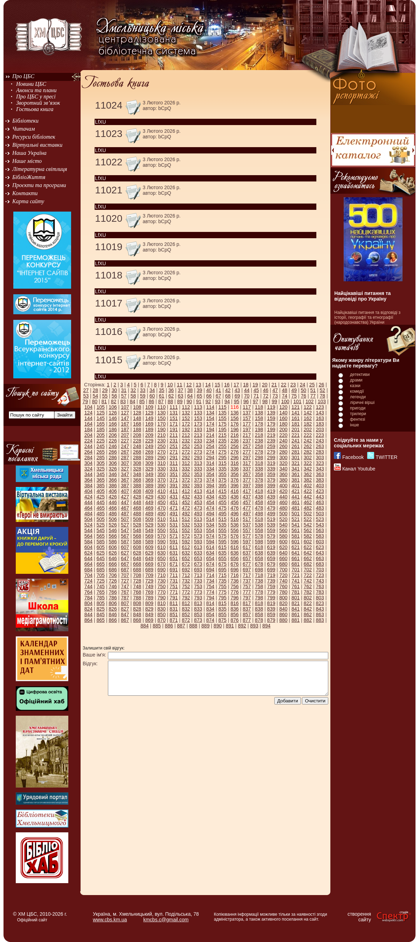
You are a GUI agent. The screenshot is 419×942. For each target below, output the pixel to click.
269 (149, 452)
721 (295, 575)
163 (320, 418)
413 (198, 491)
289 (149, 457)
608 (137, 547)
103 (322, 401)
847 (125, 614)
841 (295, 609)
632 (186, 553)
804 (88, 603)
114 (210, 407)
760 (283, 586)
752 (186, 586)
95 (236, 401)
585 (100, 541)
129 (149, 412)
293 (198, 457)
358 (259, 474)
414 (210, 491)
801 (295, 597)
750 (161, 586)
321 (295, 463)
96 (246, 401)
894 (266, 625)
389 (149, 485)
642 (308, 553)
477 (247, 508)
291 (174, 457)
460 (283, 502)
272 (186, 452)
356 (235, 474)
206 (113, 435)
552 (186, 530)
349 (149, 474)
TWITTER (386, 457)
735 (222, 581)
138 (259, 412)
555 (222, 530)
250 (161, 446)
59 (142, 396)
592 (186, 541)
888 (193, 625)
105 (100, 407)
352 (186, 474)
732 (186, 581)
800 (283, 597)
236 (235, 441)
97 (255, 401)
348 (137, 474)
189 (149, 429)
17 (236, 384)
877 (247, 620)
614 (210, 547)
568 (137, 536)
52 (322, 390)
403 (320, 485)
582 (308, 536)
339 (271, 469)
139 (271, 412)
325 (100, 469)
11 (180, 384)
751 (174, 586)
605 (100, 547)
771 (174, 592)
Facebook (353, 457)
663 (320, 558)
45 (256, 390)
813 (198, 603)
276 (235, 452)
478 (259, 508)
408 (137, 491)
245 (100, 446)
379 (271, 480)
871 (174, 620)
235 (222, 441)
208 (137, 435)
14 (208, 384)
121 (295, 407)
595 (222, 541)
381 (295, 480)
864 (88, 620)
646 (113, 558)
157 (247, 418)
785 (100, 597)
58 (133, 396)
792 (186, 597)
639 (271, 553)
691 (174, 569)
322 (308, 463)
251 (174, 446)
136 (235, 412)
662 (308, 558)
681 (295, 564)
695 (222, 569)
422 (308, 491)
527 (125, 525)
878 (259, 620)
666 (113, 564)
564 (88, 536)
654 (210, 558)
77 (313, 396)
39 (199, 390)
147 (125, 418)
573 (198, 536)
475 (222, 508)
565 (100, 536)
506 (113, 519)
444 (88, 502)
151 (174, 418)
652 (186, 558)
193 (198, 429)
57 (123, 396)
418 (259, 491)
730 (161, 581)
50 (303, 390)
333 (198, 469)
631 (174, 553)
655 (222, 558)
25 (312, 384)
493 (198, 513)
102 (309, 401)
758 (259, 586)
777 (247, 592)
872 (186, 620)
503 (320, 513)
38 (190, 390)
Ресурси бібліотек (33, 137)
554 (210, 530)
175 (222, 424)
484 (88, 513)
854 (210, 614)
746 (113, 586)
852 (186, 614)
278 (259, 452)
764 (88, 592)
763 (320, 586)
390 (161, 485)
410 (161, 491)
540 (283, 525)
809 (149, 603)
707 (125, 575)
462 (308, 502)
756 (235, 586)
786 (113, 597)
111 (174, 407)
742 (308, 581)
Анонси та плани (36, 90)
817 (247, 603)
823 (320, 603)
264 (88, 452)
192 (186, 429)
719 (271, 575)
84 (132, 401)
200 (283, 429)
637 (247, 553)
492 (186, 513)
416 (235, 491)
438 (259, 497)
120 (283, 407)
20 (265, 384)
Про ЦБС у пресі (36, 96)
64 (190, 396)
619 (271, 547)
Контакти (25, 193)
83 (123, 401)
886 (169, 625)
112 (186, 407)
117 (247, 407)
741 (295, 581)
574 (210, 536)
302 (308, 457)
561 (295, 530)
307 (125, 463)
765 (100, 592)
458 (259, 502)
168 (137, 424)
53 (86, 396)
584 (88, 541)
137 (247, 412)
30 (114, 390)
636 (235, 553)
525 (100, 525)
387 (125, 485)
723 (320, 575)
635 (222, 553)
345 (100, 474)
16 (227, 384)
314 (210, 463)
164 (88, 424)
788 (137, 597)
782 (308, 592)
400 (283, 485)
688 (137, 569)
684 (88, 569)
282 (308, 452)
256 (235, 446)
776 (235, 592)
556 (235, 530)
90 (189, 401)
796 (235, 597)
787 (125, 597)
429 (149, 497)
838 (259, 609)
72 (265, 396)
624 (88, 553)
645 (100, 558)
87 (161, 401)
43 (237, 390)
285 (100, 457)
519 (271, 519)
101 (297, 401)
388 (137, 485)
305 (100, 463)
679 (271, 564)
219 (271, 435)
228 (137, 441)
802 (308, 597)
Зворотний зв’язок (38, 103)
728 (137, 581)
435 (222, 497)
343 (320, 469)
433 (198, 497)
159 (271, 418)
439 (271, 497)
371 (174, 480)
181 (295, 424)
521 (295, 519)
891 (230, 625)
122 (308, 407)
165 (100, 424)
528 (137, 525)
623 (320, 547)
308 (137, 463)
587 (125, 541)
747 (125, 586)
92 (208, 401)
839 (271, 609)
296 (235, 457)
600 (283, 541)
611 (174, 547)
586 (113, 541)
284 (88, 457)
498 (259, 513)
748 (137, 586)
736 (235, 581)
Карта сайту (28, 201)
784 (88, 597)
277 (247, 452)
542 (308, 525)
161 (295, 418)
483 (320, 508)
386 (113, 485)
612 (186, 547)
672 (186, 564)
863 (320, 614)
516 (235, 519)
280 (283, 452)
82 (113, 401)
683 (320, 564)
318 (259, 463)
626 (113, 553)
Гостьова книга (35, 109)
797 (247, 597)
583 (320, 536)
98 (265, 401)
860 (283, 614)
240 (283, 441)
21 (274, 384)
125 (100, 412)
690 (161, 569)
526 (113, 525)
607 (125, 547)
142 (308, 412)
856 (235, 614)
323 (320, 463)
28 (95, 390)
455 (222, 502)
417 (247, 491)
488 (137, 513)
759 (271, 586)
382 (308, 480)
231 (174, 441)
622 (308, 547)
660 (283, 558)
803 (320, 597)
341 (295, 469)
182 (308, 424)
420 (283, 491)
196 (235, 429)
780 (283, 592)
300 (283, 457)
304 (88, 463)
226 (113, 441)
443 (320, 497)
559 (271, 530)
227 (125, 441)
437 (247, 497)
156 (235, 418)
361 (295, 474)
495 (222, 513)
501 (295, 513)
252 (186, 446)
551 (174, 530)
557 (247, 530)
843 (320, 609)
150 (161, 418)
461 (295, 502)
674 (210, 564)
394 (210, 485)
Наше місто (27, 161)
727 (125, 581)
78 (322, 396)
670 (161, 564)
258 (259, 446)
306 (113, 463)
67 (218, 396)
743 (320, 581)
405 (100, 491)
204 (88, 435)
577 (247, 536)
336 (235, 469)
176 (235, 424)
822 (308, 603)
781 (295, 592)
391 (174, 485)
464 (88, 508)
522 (308, 519)
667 (125, 564)
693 (198, 569)
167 (125, 424)
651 (174, 558)
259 (271, 446)
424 (88, 497)
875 (222, 620)
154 (210, 418)
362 (308, 474)
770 (161, 592)
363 (320, 474)
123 (320, 407)
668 (137, 564)
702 (308, 569)
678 (259, 564)
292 (186, 457)
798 (259, 597)
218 (259, 435)
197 (247, 429)
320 (283, 463)
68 (228, 396)
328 (137, 469)
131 (174, 412)
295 (222, 457)
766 (113, 592)
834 (210, 609)
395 (222, 485)
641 (295, 553)
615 (222, 547)
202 (308, 429)
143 (320, 412)
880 (283, 620)
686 (113, 569)
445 (100, 502)
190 (161, 429)
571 (174, 536)
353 (198, 474)
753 (198, 586)
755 (222, 586)
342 (308, 469)
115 (222, 407)
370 (161, 480)
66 (209, 396)
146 (113, 418)
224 (88, 441)
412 (186, 491)
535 (222, 525)
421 (295, 491)
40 (209, 390)
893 (254, 625)
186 (113, 429)
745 (100, 586)
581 (295, 536)
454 (210, 502)
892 (242, 625)
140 (283, 412)
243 (320, 441)
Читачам (23, 129)
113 (198, 407)
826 (113, 609)
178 (259, 424)
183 (320, 424)
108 (137, 407)
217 (247, 435)
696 (235, 569)
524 (88, 525)
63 (180, 396)
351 (174, 474)
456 (235, 502)
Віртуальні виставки (37, 145)
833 (198, 609)
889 (205, 625)
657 (247, 558)
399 (271, 485)
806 (113, 603)
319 (271, 463)
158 (259, 418)
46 (265, 390)
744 (88, 586)
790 (161, 597)
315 (222, 463)
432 (186, 497)
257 (247, 446)
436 (235, 497)
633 (198, 553)
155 (222, 418)
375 (222, 480)
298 (259, 457)
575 (222, 536)
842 (308, 609)
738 (259, 581)
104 (88, 407)
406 (113, 491)
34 (152, 390)
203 (320, 429)
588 (137, 541)
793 (198, 597)
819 (271, 603)
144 (88, 418)
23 (293, 384)
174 (210, 424)
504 (88, 519)
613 (198, 547)
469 (149, 508)
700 (283, 569)
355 (222, 474)
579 (271, 536)
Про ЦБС (23, 76)
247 (125, 446)
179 (271, 424)
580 (283, 536)
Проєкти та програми (39, 185)
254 (210, 446)
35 (161, 390)
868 (137, 620)
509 (149, 519)
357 (247, 474)
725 (100, 581)
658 (259, 558)
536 (235, 525)
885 (157, 625)
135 (222, 412)
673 (198, 564)
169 (149, 424)
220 (283, 435)
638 (259, 553)
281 (295, 452)
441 (295, 497)
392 (186, 485)
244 (88, 446)
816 (235, 603)
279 (271, 452)
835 (222, 609)
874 (210, 620)
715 (222, 575)
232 (186, 441)
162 (308, 418)
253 (198, 446)
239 (271, 441)
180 (283, 424)
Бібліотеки (25, 121)
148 (137, 418)
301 (295, 457)
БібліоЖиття (28, 177)
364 (88, 480)
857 (247, 614)
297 (247, 457)
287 (125, 457)
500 (283, 513)
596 (235, 541)
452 (186, 502)
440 (283, 497)
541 (295, 525)
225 (100, 441)
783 (320, 592)
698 (259, 569)
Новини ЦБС (31, 84)
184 (88, 429)
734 (210, 581)
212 (186, 435)
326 (113, 469)
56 (114, 396)
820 (283, 603)
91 (198, 401)
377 (247, 480)
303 (320, 457)
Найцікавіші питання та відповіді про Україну (362, 296)
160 (283, 418)
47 (275, 390)
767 (125, 592)
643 (320, 553)
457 (247, 502)
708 (137, 575)
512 (186, 519)
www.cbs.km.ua (110, 919)
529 (149, 525)
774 (210, 592)
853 (198, 614)
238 (259, 441)
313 (198, 463)
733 (198, 581)
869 (149, 620)
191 (174, 429)
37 (180, 390)
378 (259, 480)
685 (100, 569)
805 (100, 603)
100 (285, 401)
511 (174, 519)
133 (198, 412)
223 (320, 435)
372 (186, 480)
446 (113, 502)
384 (88, 485)
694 (210, 569)
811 (174, 603)
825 (100, 609)
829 (149, 609)
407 (125, 491)
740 (283, 581)
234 (210, 441)
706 (113, 575)
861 (295, 614)
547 (125, 530)
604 (88, 547)
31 (123, 390)
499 (271, 513)
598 (259, 541)
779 (271, 592)
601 (295, 541)
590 (161, 541)
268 (137, 452)
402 (308, 485)
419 (271, 491)
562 (308, 530)
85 (142, 401)
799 (271, 597)
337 (247, 469)
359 (271, 474)
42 (228, 390)
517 (247, 519)
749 (149, 586)
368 (137, 480)
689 (149, 569)
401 (295, 485)
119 (271, 407)
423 (320, 491)
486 (113, 513)
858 (259, 614)
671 (174, 564)
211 (174, 435)
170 (161, 424)
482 (308, 508)
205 (100, 435)
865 (100, 620)
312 (186, 463)
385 (100, 485)
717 (247, 575)
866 (113, 620)
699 (271, 569)
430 (161, 497)
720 (283, 575)
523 (320, 519)
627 (125, 553)
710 (161, 575)
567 (125, 536)
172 (186, 424)
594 (210, 541)
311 (174, 463)
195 (222, 429)
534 (210, 525)
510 (161, 519)
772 (186, 592)
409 (149, 491)
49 (294, 390)
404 (88, 491)
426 (113, 497)
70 (246, 396)
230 (161, 441)
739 (271, 581)
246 (113, 446)
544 (88, 530)
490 (161, 513)
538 (259, 525)
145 (100, 418)
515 (222, 519)
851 (174, 614)
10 (170, 384)
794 (210, 597)
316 (235, 463)
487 (125, 513)
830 (161, 609)
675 (222, 564)
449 (149, 502)
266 (113, 452)
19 (255, 384)
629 (149, 553)
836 (235, 609)
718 (259, 575)
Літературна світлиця (39, 169)
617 (247, 547)
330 (161, 469)
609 (149, 547)
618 (259, 547)
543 (320, 525)
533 (198, 525)
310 (161, 463)
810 (161, 603)
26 (321, 384)
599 (271, 541)
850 (161, 614)
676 (235, 564)
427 (125, 497)
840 (283, 609)
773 (198, 592)
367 (125, 480)
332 (186, 469)
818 (259, 603)
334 (210, 469)
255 (222, 446)
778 (259, 592)
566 (113, 536)
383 (320, 480)
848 (137, 614)
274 (210, 452)
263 (320, 446)
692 (186, 569)
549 (149, 530)
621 (295, 547)
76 (303, 396)
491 (174, 513)
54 (95, 396)
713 (198, 575)
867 (125, 620)
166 (113, 424)
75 (294, 396)
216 (235, 435)
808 (137, 603)
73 (275, 396)
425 (100, 497)
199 (271, 429)
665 (100, 564)
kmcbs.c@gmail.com (165, 919)
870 (161, 620)
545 (100, 530)
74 (284, 396)
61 (161, 396)
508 (137, 519)
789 (149, 597)
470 (161, 508)
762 (308, 586)
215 (222, 435)
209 (149, 435)
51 (313, 390)
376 (235, 480)
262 (308, 446)
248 (137, 446)
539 (271, 525)
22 (284, 384)
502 (308, 513)
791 (174, 597)
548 (137, 530)
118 (259, 407)
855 (222, 614)
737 (247, 581)
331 (174, 469)
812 (186, 603)
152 (186, 418)
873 (198, 620)
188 (137, 429)
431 (174, 497)
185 (100, 429)
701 (295, 569)
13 (198, 384)
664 (88, 564)
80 (94, 401)
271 (174, 452)
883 (320, 620)
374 (210, 480)
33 (142, 390)
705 (100, 575)
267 (125, 452)
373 (198, 480)
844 (88, 614)
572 (186, 536)
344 (88, 474)
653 (198, 558)
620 (283, 547)
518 (259, 519)
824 (88, 609)
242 (308, 441)
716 (235, 575)
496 (235, 513)
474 (210, 508)
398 (259, 485)
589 (149, 541)
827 (125, 609)
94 (227, 401)
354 (210, 474)
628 (137, 553)
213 (198, 435)
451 (174, 502)
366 (113, 480)
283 (320, 452)
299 (271, 457)
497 (247, 513)
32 (133, 390)
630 (161, 553)
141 (295, 412)
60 (152, 396)
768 (137, 592)
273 (198, 452)
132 (186, 412)
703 (320, 569)
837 (247, 609)
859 (271, 614)
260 (283, 446)
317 (247, 463)
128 (137, 412)
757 (247, 586)
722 (308, 575)
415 (222, 491)
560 (283, 530)
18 (246, 384)
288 (137, 457)
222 (308, 435)
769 (149, 592)
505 (100, 519)
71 (256, 396)
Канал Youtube (358, 469)
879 (271, 620)
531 (174, 525)
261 (295, 446)
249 (149, 446)
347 (125, 474)
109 (149, 407)
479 (271, 508)
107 (125, 407)
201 (295, 429)
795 (222, 597)
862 (308, 614)
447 (125, 502)
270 (161, 452)
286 (113, 457)
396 (235, 485)
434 (210, 497)
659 (271, 558)
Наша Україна (29, 153)
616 (235, 547)
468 (137, 508)
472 (186, 508)
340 (283, 469)
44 (246, 390)
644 (88, 558)
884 (144, 625)
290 (161, 457)
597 (247, 541)
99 (274, 401)
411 (174, 491)
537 (247, 525)
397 (247, 485)
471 (174, 508)
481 (295, 508)
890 (218, 625)
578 (259, 536)
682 (308, 564)
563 (320, 530)
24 (302, 384)
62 (171, 396)
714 (210, 575)
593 (198, 541)
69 (237, 396)
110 (161, 407)
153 (198, 418)
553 (198, 530)
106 (113, 407)
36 (171, 390)
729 (149, 581)
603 (320, 541)
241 (295, 441)
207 (125, 435)
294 (210, 457)
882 (308, 620)
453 (198, 502)
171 (174, 424)
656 (235, 558)
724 (88, 581)
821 (295, 603)
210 (161, 435)
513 (198, 519)
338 (259, 469)
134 (210, 412)
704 (88, 575)
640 (283, 553)
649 (149, 558)
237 (247, 441)
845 (100, 614)
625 (100, 553)
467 (125, 508)
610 (161, 547)
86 (151, 401)
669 (149, 564)
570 (161, 536)
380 (283, 480)
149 (149, 418)
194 (210, 429)
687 (125, 569)
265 (100, 452)
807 (125, 603)
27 (86, 390)
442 (308, 497)
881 (295, 620)
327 (125, 469)
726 (113, 581)
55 (105, 396)
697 (247, 569)
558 (259, 530)
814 (210, 603)
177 (247, 424)
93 (217, 401)
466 (113, 508)
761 (295, 586)
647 (125, 558)
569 (149, 536)
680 (283, 564)
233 (198, 441)
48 (284, 390)
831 (174, 609)
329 (149, 469)
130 (161, 412)
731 (174, 581)
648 (137, 558)
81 (104, 401)
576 (235, 536)
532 (186, 525)
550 (161, 530)
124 (88, 412)
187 (125, 429)
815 (222, 603)
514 (210, 519)
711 (174, 575)
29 (105, 390)
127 (125, 412)
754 (210, 586)
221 (295, 435)
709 (149, 575)
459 (271, 502)
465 (100, 508)
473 (198, 508)
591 (174, 541)
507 (125, 519)
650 (161, 558)
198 (259, 429)
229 (149, 441)
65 (199, 396)
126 (113, 412)
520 (283, 519)
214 (210, 435)
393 (198, 485)
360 (283, 474)
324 (88, 469)
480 (283, 508)
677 (247, 564)
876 (235, 620)
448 (137, 502)
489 (149, 513)
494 (210, 513)
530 (161, 525)
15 (217, 384)
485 (100, 513)
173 (198, 424)
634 (210, 553)
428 (137, 497)
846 (113, 614)
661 (295, 558)
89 (180, 401)
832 (186, 609)
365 (100, 480)
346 (113, 474)
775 (222, 592)
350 (161, 474)
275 (222, 452)
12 (189, 384)
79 (85, 401)
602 (308, 541)
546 (113, 530)
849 (149, 614)
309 (149, 463)
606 (113, 547)
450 (161, 502)
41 (218, 390)
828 (137, 609)
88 (170, 401)
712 (186, 575)
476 (235, 508)
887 (181, 625)
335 (222, 469)
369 (149, 480)
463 (320, 502)
